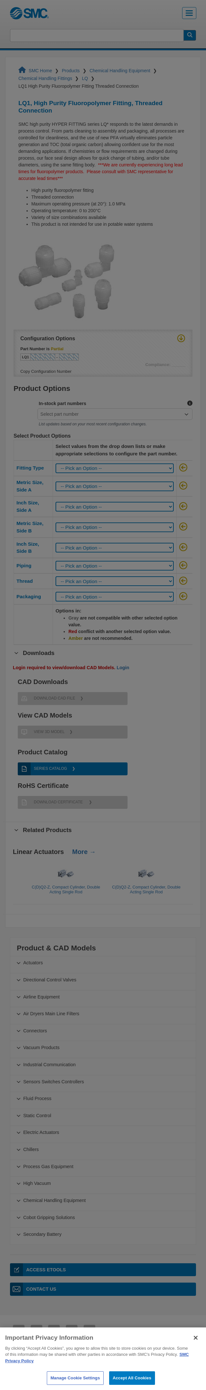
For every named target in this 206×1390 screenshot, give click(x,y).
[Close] (196, 1348)
